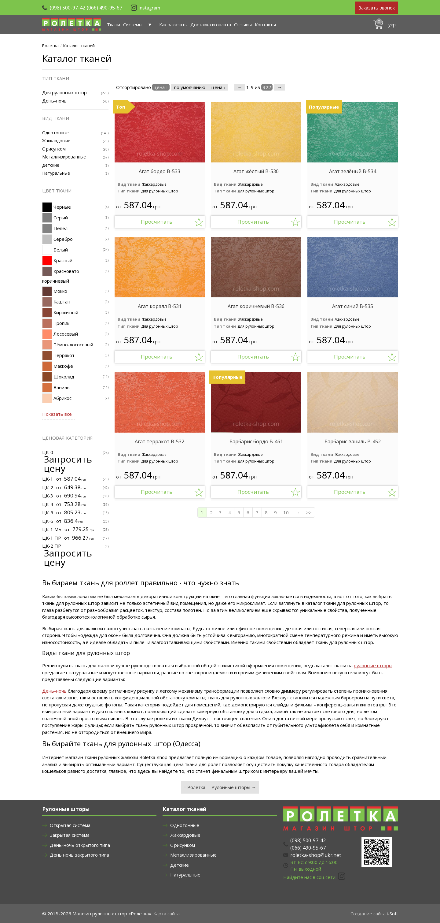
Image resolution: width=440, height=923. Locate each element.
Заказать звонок (376, 8)
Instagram (149, 8)
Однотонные (55, 133)
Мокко (60, 291)
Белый (60, 250)
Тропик (61, 323)
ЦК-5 (47, 512)
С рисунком (54, 149)
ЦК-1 (47, 479)
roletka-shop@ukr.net (315, 855)
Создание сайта (368, 913)
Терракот (64, 355)
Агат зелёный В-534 (352, 171)
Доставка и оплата (210, 24)
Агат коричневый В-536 (256, 306)
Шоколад (63, 377)
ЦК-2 (47, 487)
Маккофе (63, 366)
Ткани (113, 24)
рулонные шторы (373, 665)
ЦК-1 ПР (51, 538)
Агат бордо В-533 (159, 171)
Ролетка (50, 45)
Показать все (57, 414)
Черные (62, 207)
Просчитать (156, 221)
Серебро (63, 239)
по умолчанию (189, 87)
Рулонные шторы (66, 809)
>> (309, 512)
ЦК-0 (47, 452)
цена (218, 87)
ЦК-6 (47, 521)
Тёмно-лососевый (73, 344)
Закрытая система (70, 835)
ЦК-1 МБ (51, 529)
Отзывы (243, 24)
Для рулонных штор (159, 191)
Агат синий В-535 (352, 306)
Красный (62, 260)
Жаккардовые (154, 184)
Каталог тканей (79, 45)
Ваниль (61, 387)
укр (392, 24)
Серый (60, 217)
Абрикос (62, 398)
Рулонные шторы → (233, 787)
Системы (139, 24)
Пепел (60, 228)
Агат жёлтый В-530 (256, 171)
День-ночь (54, 101)
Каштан (61, 302)
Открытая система (70, 825)
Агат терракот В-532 (159, 442)
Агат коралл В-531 (160, 306)
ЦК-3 (47, 496)
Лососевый (65, 334)
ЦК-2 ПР (51, 546)
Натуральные (56, 173)
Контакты (265, 24)
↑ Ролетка (195, 787)
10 (286, 512)
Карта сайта (166, 913)
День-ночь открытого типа (80, 845)
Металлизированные (64, 157)
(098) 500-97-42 (67, 7)
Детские (50, 165)
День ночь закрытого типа (79, 855)
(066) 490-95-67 (104, 7)
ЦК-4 (47, 504)
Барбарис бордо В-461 (256, 442)
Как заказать (173, 24)
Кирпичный (65, 312)
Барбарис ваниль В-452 (352, 442)
